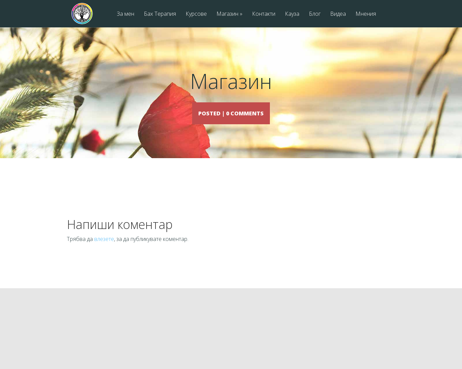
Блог (315, 14)
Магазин (229, 14)
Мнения (365, 14)
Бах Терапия (160, 14)
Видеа (338, 14)
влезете (104, 249)
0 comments (251, 112)
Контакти (263, 14)
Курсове (196, 14)
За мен (125, 14)
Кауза (292, 14)
